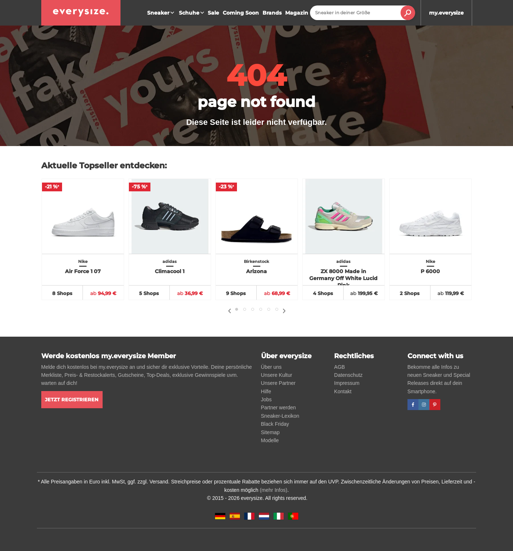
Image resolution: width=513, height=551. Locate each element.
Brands (272, 12)
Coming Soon (241, 12)
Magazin (296, 12)
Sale (213, 12)
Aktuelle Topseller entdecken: (104, 166)
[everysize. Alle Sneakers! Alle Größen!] (80, 13)
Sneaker (161, 12)
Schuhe (192, 12)
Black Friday (275, 424)
